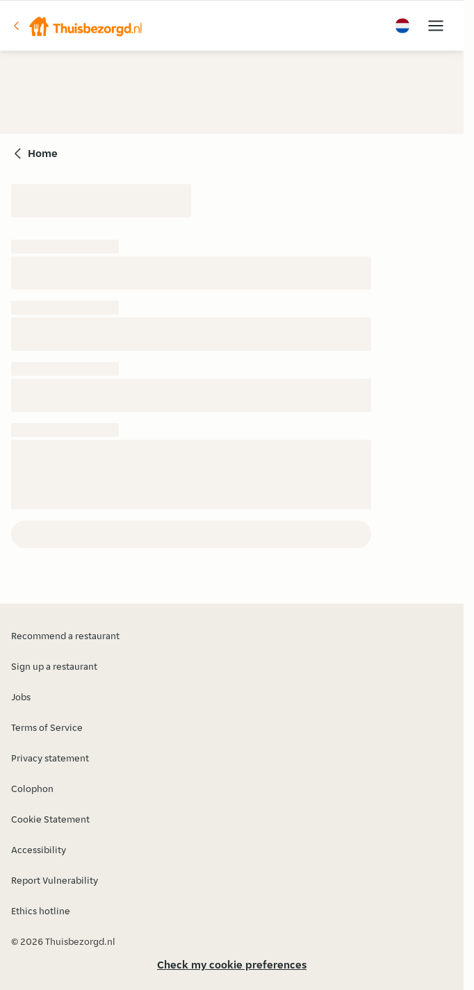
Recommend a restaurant (65, 635)
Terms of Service (47, 727)
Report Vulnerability (54, 880)
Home (43, 153)
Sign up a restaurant (54, 666)
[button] (77, 26)
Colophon (32, 788)
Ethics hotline (40, 911)
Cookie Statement (50, 819)
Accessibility (38, 849)
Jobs (21, 697)
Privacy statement (50, 758)
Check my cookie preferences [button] (232, 964)
